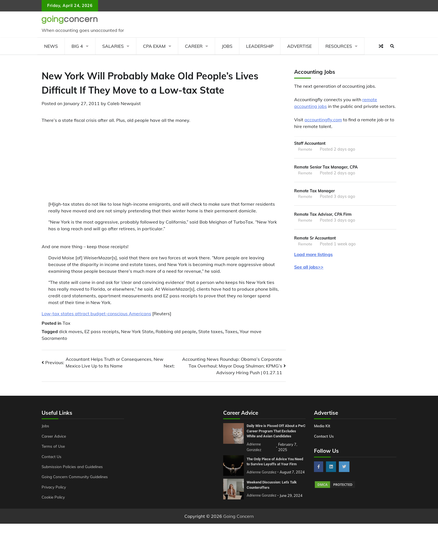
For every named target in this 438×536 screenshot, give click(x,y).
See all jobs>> (308, 269)
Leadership (259, 46)
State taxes (210, 331)
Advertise (299, 46)
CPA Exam (154, 46)
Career (194, 46)
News (51, 46)
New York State (137, 331)
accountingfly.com (323, 119)
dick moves (70, 331)
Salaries (113, 46)
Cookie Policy (54, 497)
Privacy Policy (54, 487)
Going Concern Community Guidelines (76, 476)
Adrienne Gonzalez (262, 508)
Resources (338, 46)
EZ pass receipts (101, 331)
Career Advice (55, 436)
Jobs (227, 46)
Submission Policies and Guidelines (73, 466)
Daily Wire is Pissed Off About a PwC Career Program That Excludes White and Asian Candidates (274, 433)
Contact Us (52, 456)
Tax (66, 323)
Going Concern (238, 528)
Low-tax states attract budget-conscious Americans (96, 313)
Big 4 (77, 46)
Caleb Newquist (124, 103)
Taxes (231, 331)
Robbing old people (176, 331)
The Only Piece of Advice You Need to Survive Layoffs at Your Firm (275, 467)
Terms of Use (54, 446)
